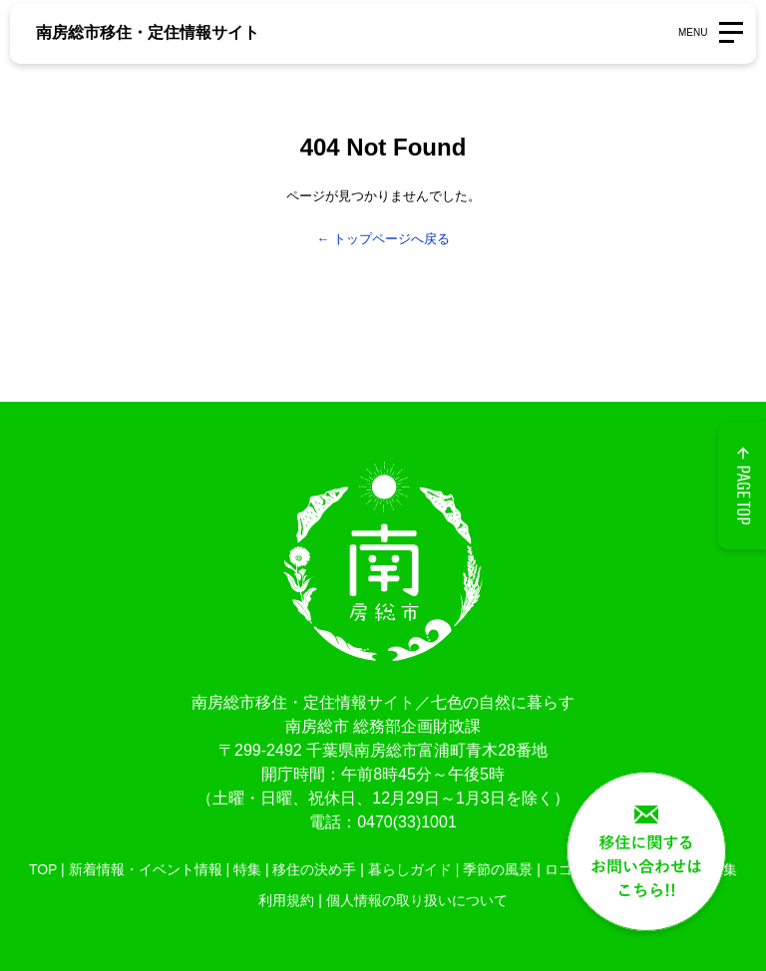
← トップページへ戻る (383, 238)
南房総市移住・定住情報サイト (147, 32)
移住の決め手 (314, 869)
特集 (247, 869)
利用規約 (286, 900)
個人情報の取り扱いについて (417, 900)
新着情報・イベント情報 (145, 869)
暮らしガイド (410, 869)
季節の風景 (498, 869)
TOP (43, 869)
